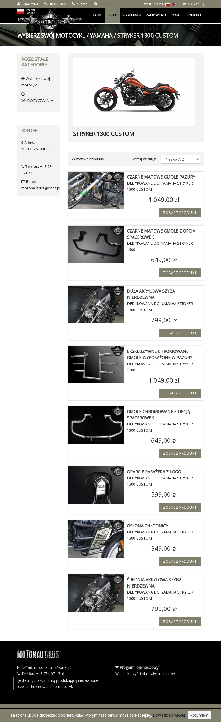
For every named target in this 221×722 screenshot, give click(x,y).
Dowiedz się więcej (169, 715)
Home (97, 15)
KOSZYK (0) (193, 4)
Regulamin (131, 15)
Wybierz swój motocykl (51, 35)
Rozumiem (199, 715)
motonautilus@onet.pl (40, 187)
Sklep (112, 15)
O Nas (176, 15)
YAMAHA (101, 35)
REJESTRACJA (55, 4)
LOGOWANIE (28, 4)
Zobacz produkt (180, 212)
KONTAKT (80, 4)
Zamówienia (156, 15)
